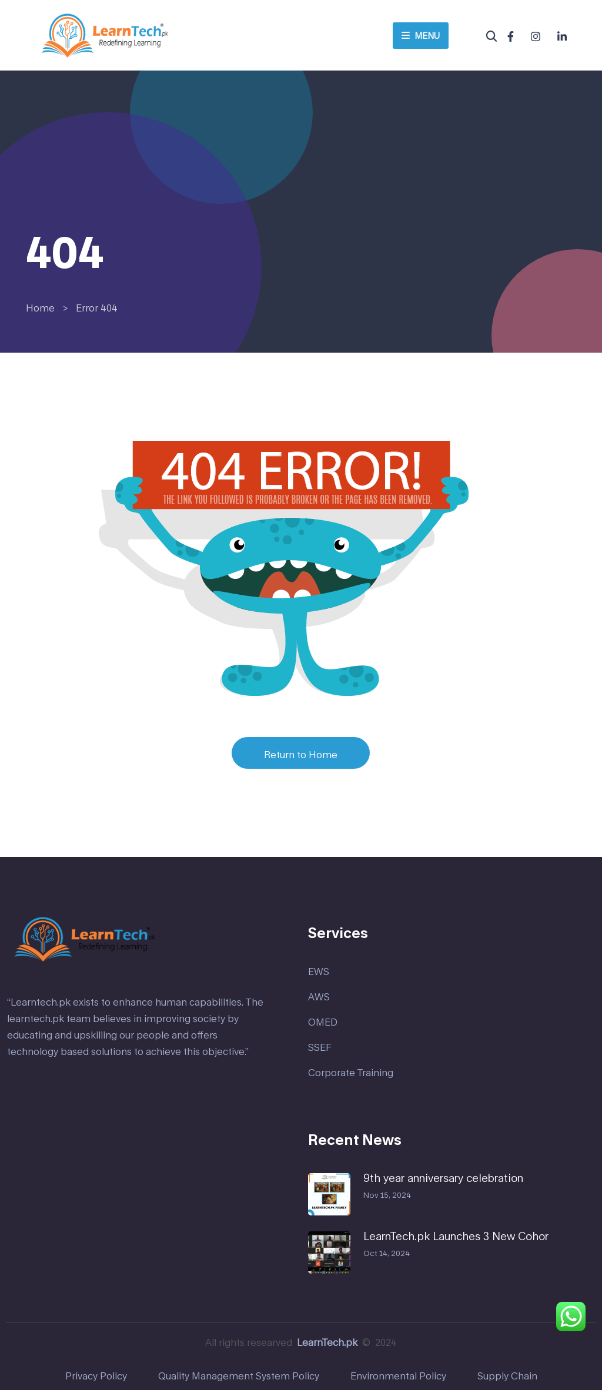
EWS (318, 971)
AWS (319, 996)
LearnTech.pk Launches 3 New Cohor (456, 1236)
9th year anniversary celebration (443, 1177)
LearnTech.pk (327, 1342)
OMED (322, 1021)
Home (40, 307)
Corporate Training (350, 1072)
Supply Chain (507, 1375)
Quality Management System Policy (238, 1375)
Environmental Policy (398, 1375)
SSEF (320, 1047)
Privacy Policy (96, 1375)
